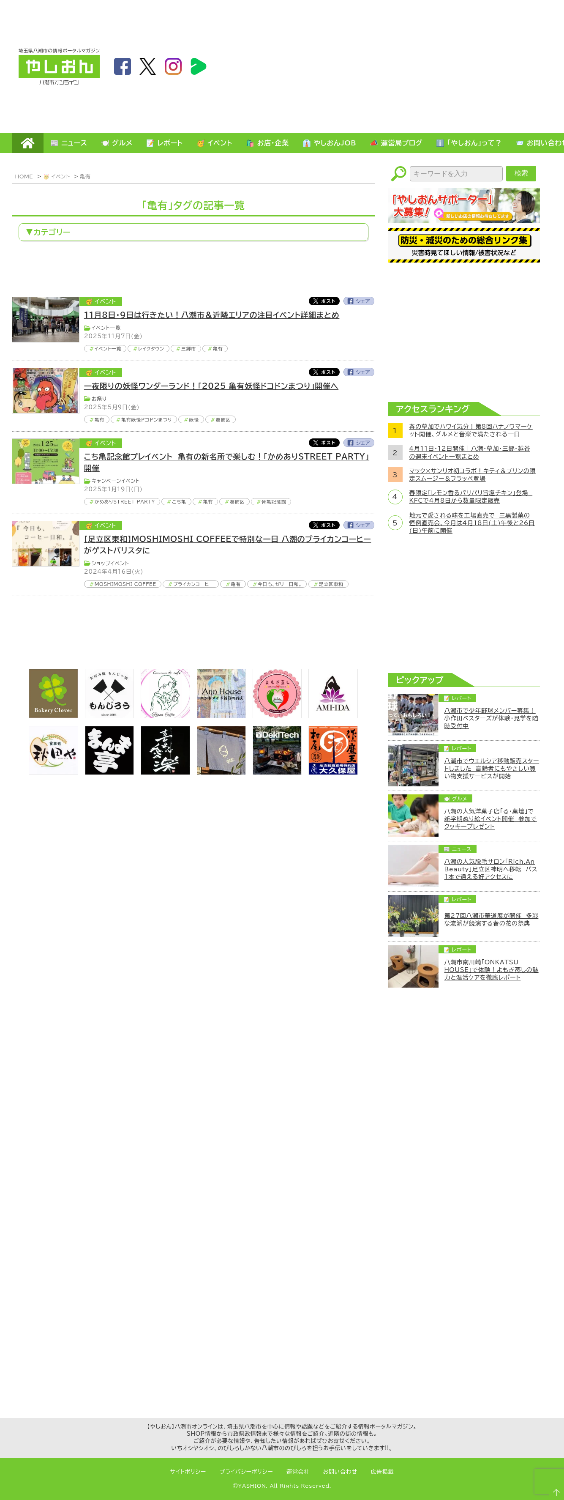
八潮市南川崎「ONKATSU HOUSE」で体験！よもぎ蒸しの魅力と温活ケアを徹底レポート (491, 969)
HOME (28, 143)
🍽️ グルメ (117, 143)
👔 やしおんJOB (329, 143)
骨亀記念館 (274, 501)
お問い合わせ (340, 1472)
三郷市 (188, 348)
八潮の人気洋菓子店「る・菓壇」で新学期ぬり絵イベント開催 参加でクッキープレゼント (490, 818)
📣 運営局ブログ (396, 143)
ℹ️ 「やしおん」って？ (469, 143)
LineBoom (198, 66)
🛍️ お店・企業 (267, 143)
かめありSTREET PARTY (125, 501)
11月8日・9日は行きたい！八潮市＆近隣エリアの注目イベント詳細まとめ (212, 315)
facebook (122, 66)
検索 (521, 173)
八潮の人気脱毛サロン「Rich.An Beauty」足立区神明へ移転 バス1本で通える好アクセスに (491, 869)
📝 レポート (164, 143)
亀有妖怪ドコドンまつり (146, 419)
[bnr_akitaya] (53, 772)
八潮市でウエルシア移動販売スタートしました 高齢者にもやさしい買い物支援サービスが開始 (491, 768)
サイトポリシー (188, 1472)
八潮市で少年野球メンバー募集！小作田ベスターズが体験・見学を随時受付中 (491, 718)
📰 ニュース (68, 143)
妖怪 (194, 419)
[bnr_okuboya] (332, 772)
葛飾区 (223, 419)
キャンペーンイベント (116, 480)
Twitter (324, 301)
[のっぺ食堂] (221, 772)
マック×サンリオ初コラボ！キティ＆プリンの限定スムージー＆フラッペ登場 (472, 475)
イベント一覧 (106, 327)
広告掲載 (382, 1472)
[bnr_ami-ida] (332, 715)
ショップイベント (110, 563)
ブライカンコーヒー (193, 584)
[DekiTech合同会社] (277, 772)
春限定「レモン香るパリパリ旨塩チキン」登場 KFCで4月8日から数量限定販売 (471, 497)
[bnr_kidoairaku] (165, 772)
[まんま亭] (109, 772)
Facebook (359, 301)
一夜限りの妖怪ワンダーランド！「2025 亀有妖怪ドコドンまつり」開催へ (211, 386)
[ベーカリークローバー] (53, 715)
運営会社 (298, 1472)
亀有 (85, 176)
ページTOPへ (554, 1490)
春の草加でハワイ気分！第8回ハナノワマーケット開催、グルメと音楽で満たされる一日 (471, 430)
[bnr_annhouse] (221, 715)
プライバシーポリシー (246, 1472)
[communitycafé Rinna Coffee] (165, 715)
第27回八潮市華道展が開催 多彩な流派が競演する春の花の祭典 (491, 919)
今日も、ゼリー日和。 (280, 584)
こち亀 (179, 501)
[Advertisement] (443, 66)
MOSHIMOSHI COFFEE (125, 584)
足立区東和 (331, 584)
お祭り (99, 398)
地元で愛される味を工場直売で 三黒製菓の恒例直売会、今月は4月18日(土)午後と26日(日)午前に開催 (472, 523)
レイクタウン (151, 348)
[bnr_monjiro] (109, 715)
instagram (173, 66)
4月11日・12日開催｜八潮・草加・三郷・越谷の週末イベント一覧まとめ (469, 452)
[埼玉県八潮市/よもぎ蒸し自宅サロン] (277, 715)
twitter (147, 66)
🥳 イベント (214, 143)
